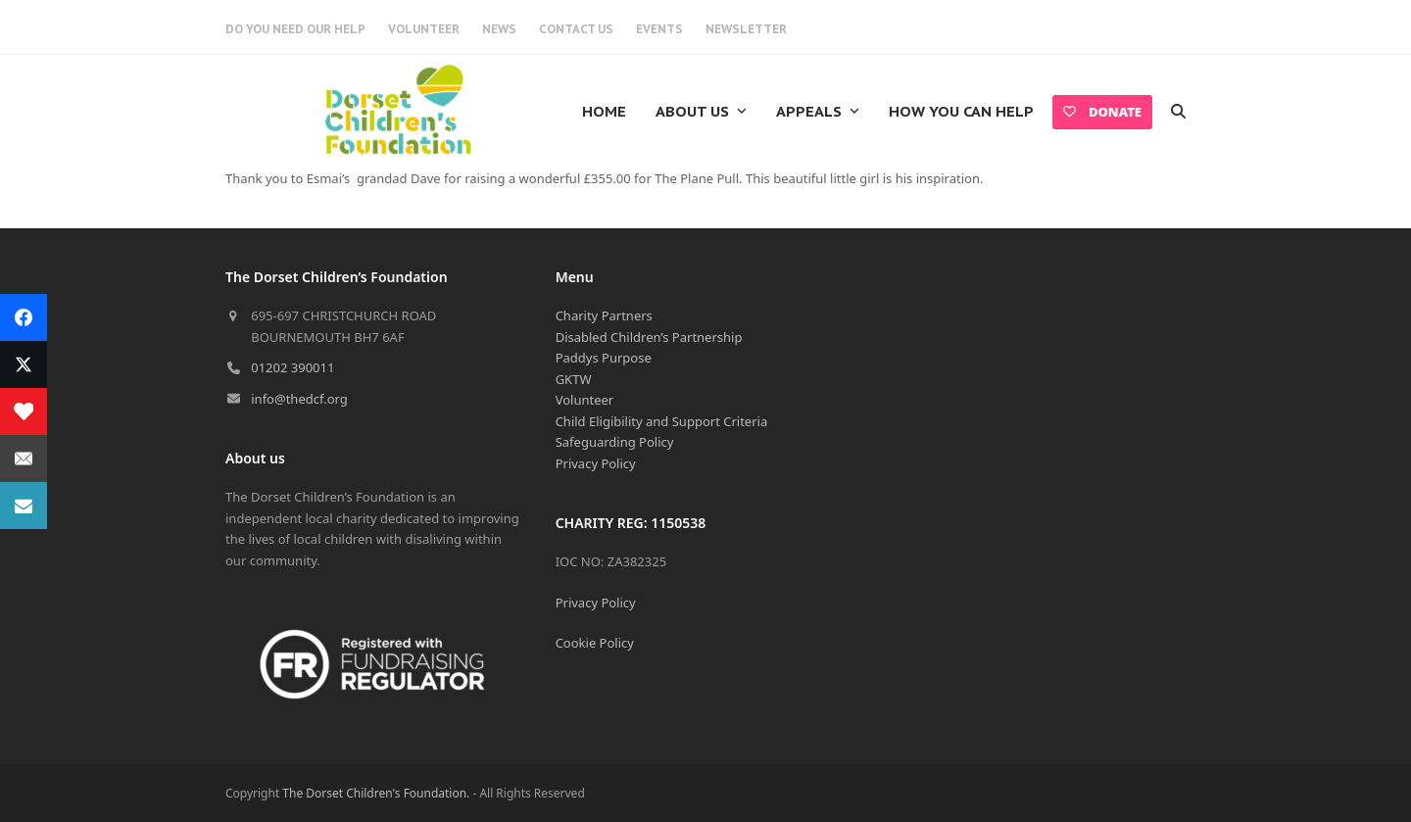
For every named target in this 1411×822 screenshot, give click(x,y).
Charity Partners (604, 315)
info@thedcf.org (299, 399)
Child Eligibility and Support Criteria (662, 421)
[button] (1178, 111)
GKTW (574, 379)
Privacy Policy (596, 463)
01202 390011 (292, 367)
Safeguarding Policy (615, 442)
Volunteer (585, 400)
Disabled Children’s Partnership (649, 337)
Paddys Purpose (604, 357)
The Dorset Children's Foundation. (375, 793)
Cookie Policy (595, 643)
